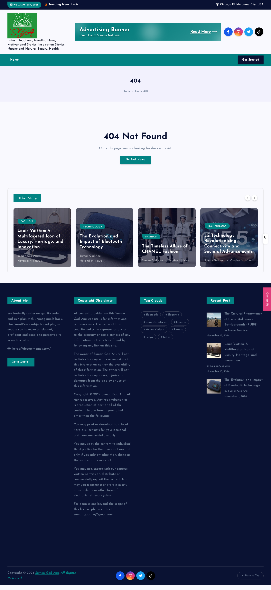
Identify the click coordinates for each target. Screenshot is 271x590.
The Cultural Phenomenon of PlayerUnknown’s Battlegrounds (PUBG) (243, 324)
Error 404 (141, 96)
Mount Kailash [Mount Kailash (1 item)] (154, 334)
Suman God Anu (27, 261)
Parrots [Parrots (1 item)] (178, 334)
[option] (42, 242)
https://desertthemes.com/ (29, 353)
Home (14, 64)
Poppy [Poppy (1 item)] (149, 342)
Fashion (89, 226)
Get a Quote (21, 367)
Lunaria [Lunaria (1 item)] (181, 327)
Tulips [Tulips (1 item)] (166, 342)
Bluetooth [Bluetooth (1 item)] (151, 319)
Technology (154, 232)
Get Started (250, 64)
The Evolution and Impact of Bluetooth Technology (163, 246)
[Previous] (248, 203)
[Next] (254, 203)
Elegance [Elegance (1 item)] (173, 319)
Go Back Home (135, 164)
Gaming (26, 226)
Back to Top (250, 580)
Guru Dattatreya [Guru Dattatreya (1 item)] (155, 327)
